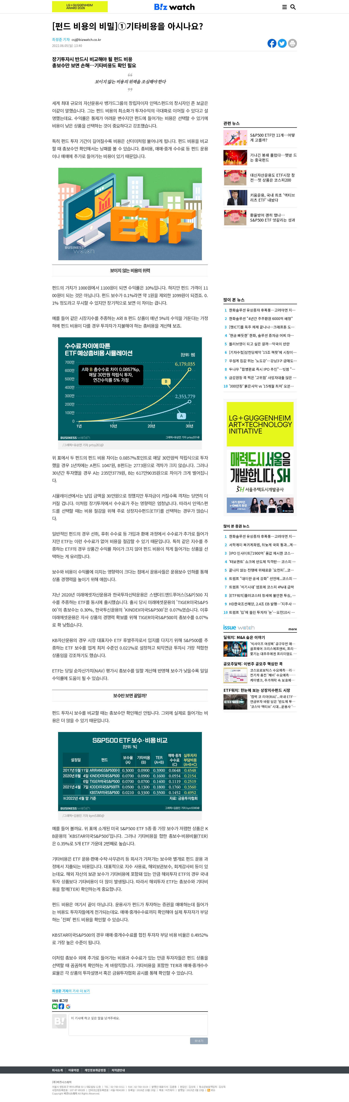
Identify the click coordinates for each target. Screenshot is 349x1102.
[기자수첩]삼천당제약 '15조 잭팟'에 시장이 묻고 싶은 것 (270, 352)
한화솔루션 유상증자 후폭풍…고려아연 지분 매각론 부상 (271, 310)
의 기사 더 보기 (71, 990)
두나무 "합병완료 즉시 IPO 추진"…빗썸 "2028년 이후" (270, 369)
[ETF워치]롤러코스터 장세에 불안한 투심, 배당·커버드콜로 (273, 595)
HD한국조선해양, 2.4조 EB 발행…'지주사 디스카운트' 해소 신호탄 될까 (282, 603)
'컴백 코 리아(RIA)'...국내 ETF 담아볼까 (278, 696)
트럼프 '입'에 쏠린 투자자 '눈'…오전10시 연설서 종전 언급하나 (276, 612)
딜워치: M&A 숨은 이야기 (244, 637)
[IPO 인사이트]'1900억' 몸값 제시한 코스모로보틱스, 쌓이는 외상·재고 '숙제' (286, 553)
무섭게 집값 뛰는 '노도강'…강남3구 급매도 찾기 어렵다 (270, 360)
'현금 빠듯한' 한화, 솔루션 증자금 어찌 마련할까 (264, 335)
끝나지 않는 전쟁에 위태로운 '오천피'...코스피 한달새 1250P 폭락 (278, 570)
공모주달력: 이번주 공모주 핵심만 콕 (253, 663)
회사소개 (57, 1070)
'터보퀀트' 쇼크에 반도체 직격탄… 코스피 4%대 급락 (268, 561)
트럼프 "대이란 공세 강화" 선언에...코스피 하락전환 (267, 578)
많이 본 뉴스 (234, 299)
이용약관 (73, 1070)
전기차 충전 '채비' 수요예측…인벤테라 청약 (281, 675)
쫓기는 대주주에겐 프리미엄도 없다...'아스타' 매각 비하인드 (292, 653)
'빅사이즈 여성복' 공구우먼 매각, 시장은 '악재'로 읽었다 (289, 643)
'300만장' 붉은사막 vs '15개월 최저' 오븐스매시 (264, 386)
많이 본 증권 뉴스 (236, 526)
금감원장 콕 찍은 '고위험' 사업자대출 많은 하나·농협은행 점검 (275, 377)
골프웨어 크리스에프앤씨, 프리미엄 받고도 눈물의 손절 (288, 648)
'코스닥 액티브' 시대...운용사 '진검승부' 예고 (281, 706)
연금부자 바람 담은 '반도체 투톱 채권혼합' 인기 (283, 701)
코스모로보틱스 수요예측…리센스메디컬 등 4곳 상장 (287, 670)
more (292, 629)
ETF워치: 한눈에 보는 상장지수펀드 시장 (256, 690)
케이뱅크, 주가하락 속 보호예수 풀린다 (277, 680)
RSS (211, 1090)
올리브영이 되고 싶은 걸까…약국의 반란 (259, 343)
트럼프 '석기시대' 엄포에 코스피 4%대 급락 (261, 587)
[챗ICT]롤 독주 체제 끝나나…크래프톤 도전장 (263, 327)
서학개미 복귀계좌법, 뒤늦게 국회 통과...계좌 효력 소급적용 (273, 544)
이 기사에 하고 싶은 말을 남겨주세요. (138, 1025)
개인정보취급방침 (95, 1070)
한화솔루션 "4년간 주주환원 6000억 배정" (261, 318)
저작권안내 (118, 1070)
